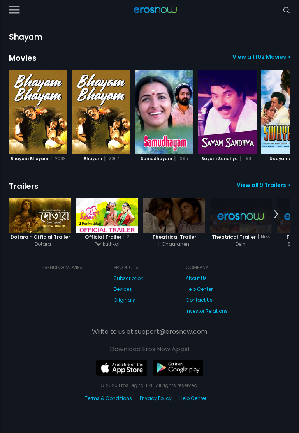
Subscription (129, 278)
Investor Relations (207, 311)
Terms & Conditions (108, 398)
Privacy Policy (156, 398)
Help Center (199, 289)
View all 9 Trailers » (263, 185)
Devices (123, 289)
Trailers (24, 186)
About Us (196, 278)
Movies (23, 58)
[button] (276, 111)
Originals (124, 300)
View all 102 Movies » (261, 57)
